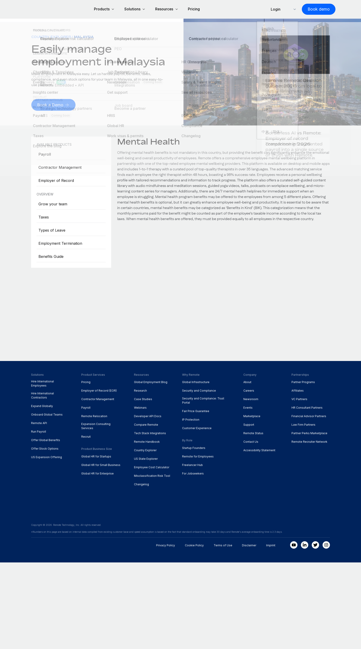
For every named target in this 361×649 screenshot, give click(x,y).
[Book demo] (313, 9)
